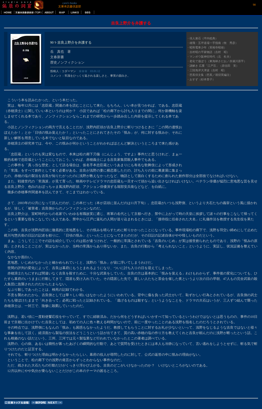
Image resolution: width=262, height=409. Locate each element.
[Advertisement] (222, 133)
